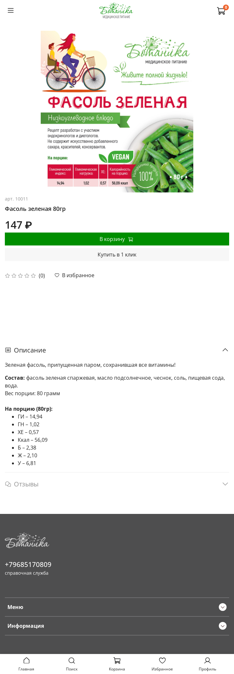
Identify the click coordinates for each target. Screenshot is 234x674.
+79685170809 (28, 564)
